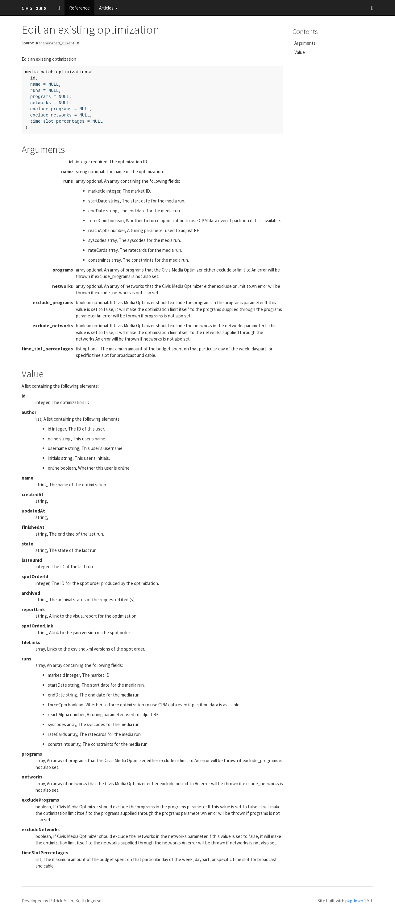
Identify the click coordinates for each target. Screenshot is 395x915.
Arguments (305, 43)
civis (27, 7)
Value (299, 52)
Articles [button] (108, 8)
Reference (79, 8)
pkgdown (354, 901)
